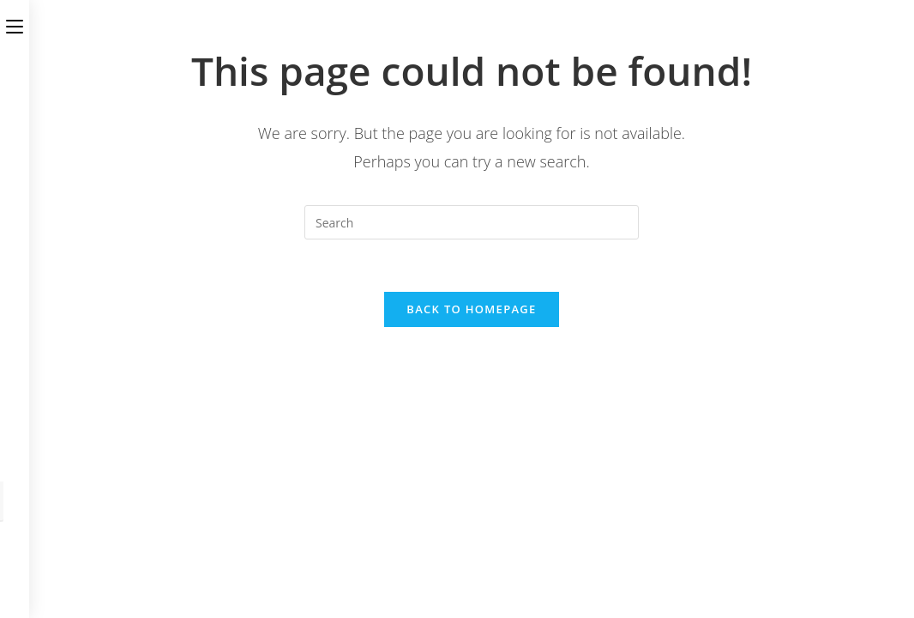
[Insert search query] (471, 222)
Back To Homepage (471, 309)
